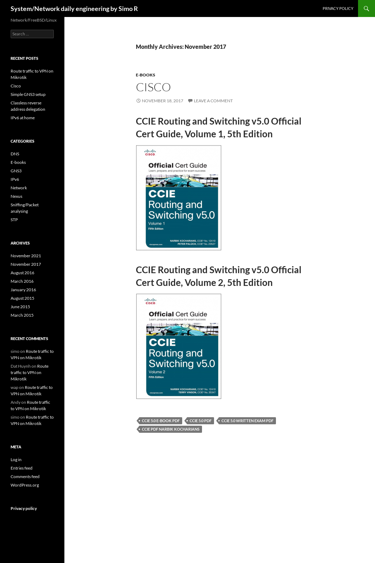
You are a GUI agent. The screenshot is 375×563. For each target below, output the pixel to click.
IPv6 (15, 179)
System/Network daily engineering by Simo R (74, 8)
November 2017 (26, 264)
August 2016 (22, 272)
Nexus (16, 196)
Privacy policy (338, 8)
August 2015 (22, 298)
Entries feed (22, 468)
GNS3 (16, 170)
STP (14, 219)
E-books (145, 74)
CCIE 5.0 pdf (201, 420)
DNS (15, 153)
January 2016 (23, 289)
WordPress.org (25, 485)
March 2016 (22, 281)
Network (19, 187)
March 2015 (22, 315)
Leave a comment (213, 100)
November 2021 (26, 255)
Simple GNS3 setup (28, 94)
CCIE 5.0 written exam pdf (247, 420)
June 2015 (20, 306)
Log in (16, 459)
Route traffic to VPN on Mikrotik (29, 372)
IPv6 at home (23, 117)
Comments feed (25, 476)
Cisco (153, 87)
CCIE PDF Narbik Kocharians (171, 429)
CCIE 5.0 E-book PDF (161, 420)
